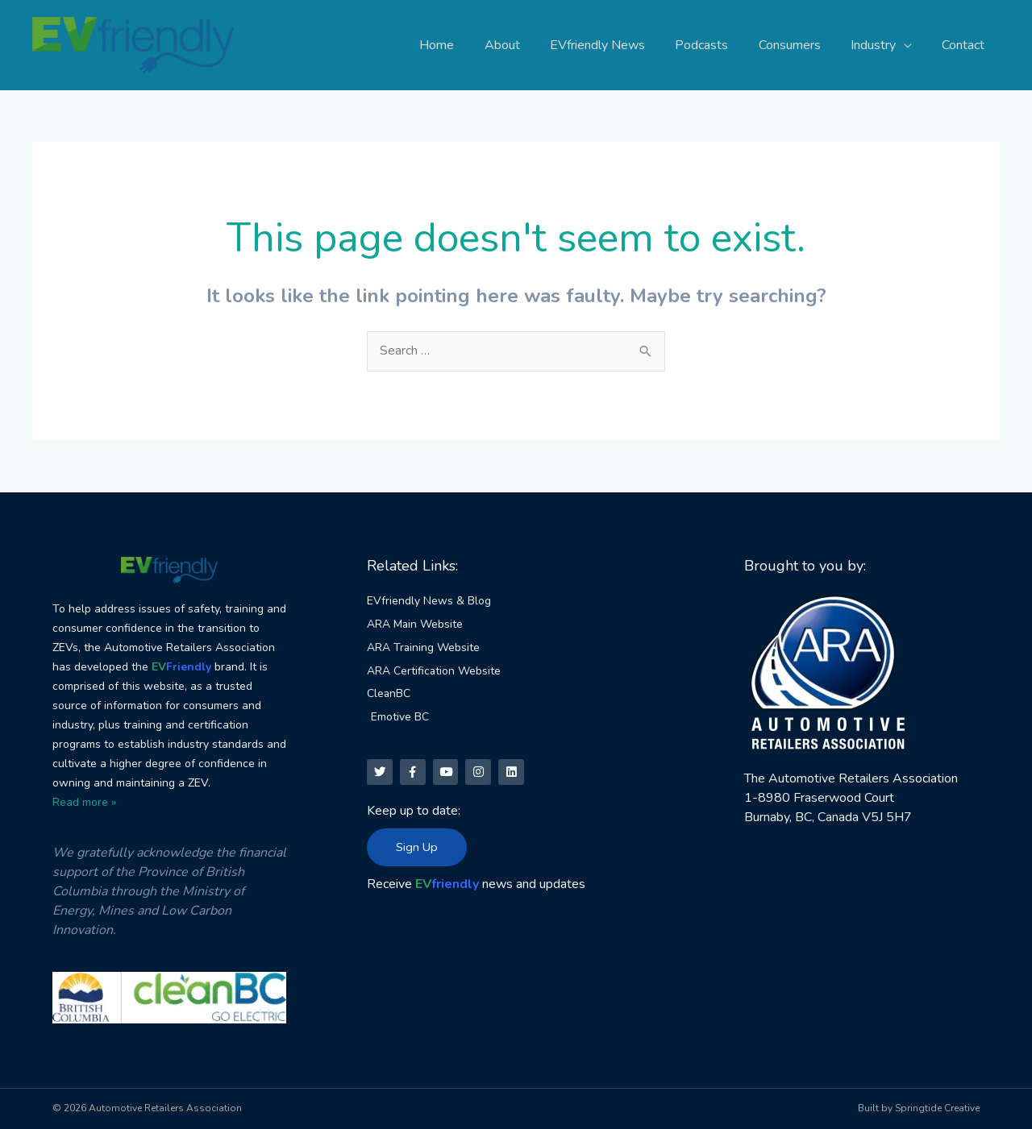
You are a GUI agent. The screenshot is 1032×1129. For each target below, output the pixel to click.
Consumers (800, 45)
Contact (965, 45)
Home (464, 45)
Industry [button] (879, 45)
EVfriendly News (616, 45)
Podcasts (716, 45)
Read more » (84, 802)
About (525, 45)
